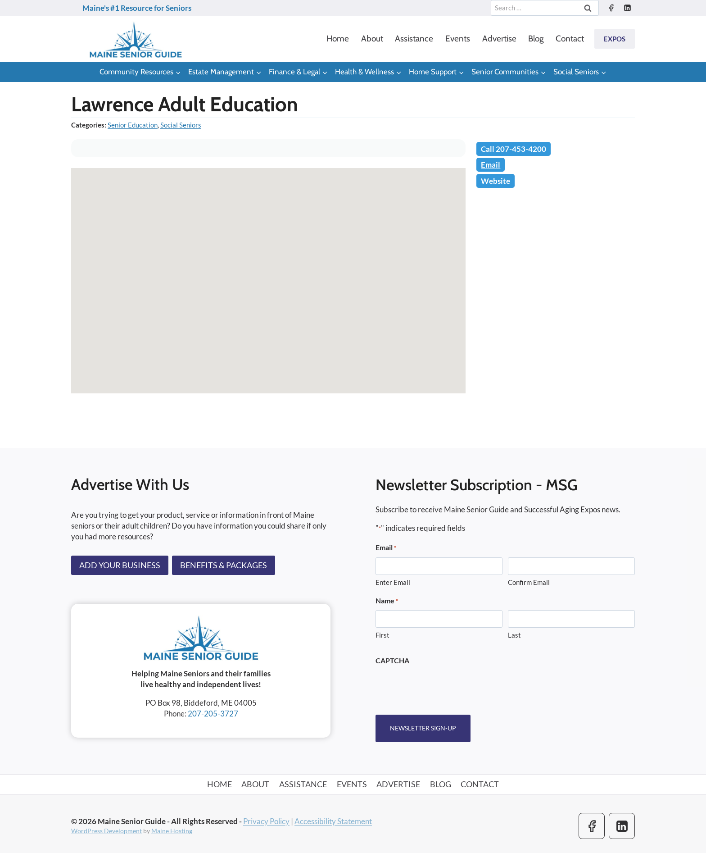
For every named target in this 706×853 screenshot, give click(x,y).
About (372, 38)
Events (457, 38)
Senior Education (133, 125)
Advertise (499, 38)
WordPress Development (106, 831)
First (382, 635)
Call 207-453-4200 (513, 149)
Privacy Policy (266, 821)
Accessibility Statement (333, 821)
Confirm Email (529, 582)
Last (514, 635)
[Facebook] (611, 8)
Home (337, 38)
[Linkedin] (627, 8)
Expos (614, 39)
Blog (535, 38)
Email (490, 164)
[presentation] (444, 687)
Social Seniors (180, 125)
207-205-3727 (213, 713)
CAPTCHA (392, 660)
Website (495, 181)
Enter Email (393, 582)
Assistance (414, 38)
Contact (570, 38)
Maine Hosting (171, 831)
